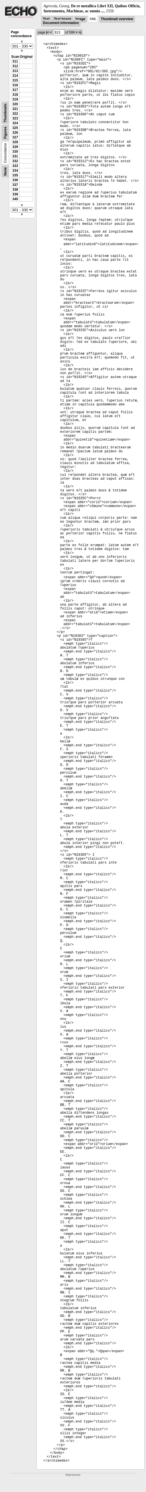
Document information (61, 23)
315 (15, 80)
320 (15, 104)
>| (79, 32)
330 (15, 152)
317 (15, 90)
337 (15, 185)
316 (15, 85)
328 (15, 142)
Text (46, 19)
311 (15, 61)
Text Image (62, 19)
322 (15, 114)
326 (15, 133)
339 (15, 194)
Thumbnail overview (117, 19)
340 (15, 199)
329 (15, 147)
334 (15, 171)
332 (15, 161)
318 (15, 95)
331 (15, 156)
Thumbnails (5, 113)
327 (15, 137)
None (5, 171)
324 (15, 123)
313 (15, 71)
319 (15, 99)
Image (80, 19)
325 (15, 128)
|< (47, 32)
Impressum (73, 1474)
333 (15, 166)
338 (15, 190)
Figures (5, 133)
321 (15, 109)
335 (15, 175)
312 (15, 66)
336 (15, 180)
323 (15, 118)
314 (15, 76)
